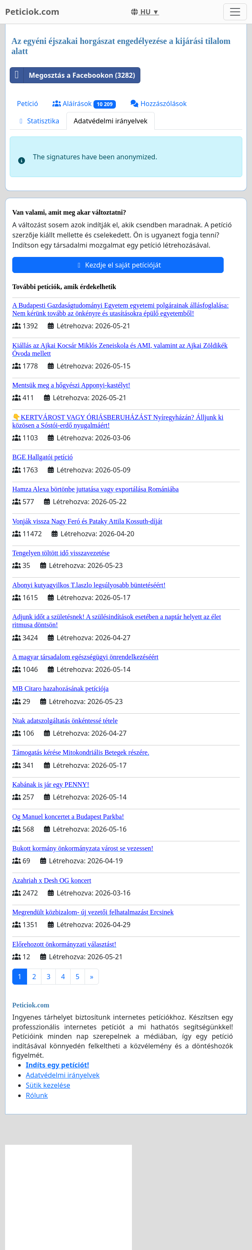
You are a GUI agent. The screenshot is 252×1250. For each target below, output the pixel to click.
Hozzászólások (158, 103)
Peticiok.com (32, 11)
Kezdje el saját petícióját (118, 265)
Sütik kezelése (48, 1085)
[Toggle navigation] (235, 11)
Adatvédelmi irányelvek (111, 121)
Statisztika (38, 121)
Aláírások (84, 104)
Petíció (27, 103)
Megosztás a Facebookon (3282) (72, 75)
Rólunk (37, 1095)
